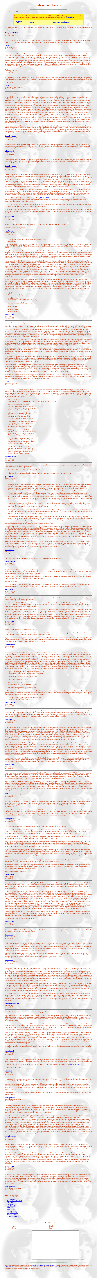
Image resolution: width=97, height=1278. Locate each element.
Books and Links (19, 22)
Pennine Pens (58, 1272)
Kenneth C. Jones (10, 136)
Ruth (6, 69)
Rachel (7, 45)
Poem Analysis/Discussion (61, 22)
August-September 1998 (14, 1201)
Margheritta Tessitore (12, 1003)
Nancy (7, 793)
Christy (7, 381)
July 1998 (10, 1202)
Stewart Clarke (9, 216)
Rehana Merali (9, 151)
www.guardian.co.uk (75, 1064)
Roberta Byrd (9, 719)
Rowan (7, 85)
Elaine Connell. (71, 17)
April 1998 (10, 1207)
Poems (32, 22)
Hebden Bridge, (10, 1272)
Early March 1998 (12, 1213)
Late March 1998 (12, 1211)
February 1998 (11, 1214)
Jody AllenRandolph (11, 32)
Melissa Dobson (10, 561)
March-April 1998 (12, 1209)
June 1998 (10, 1204)
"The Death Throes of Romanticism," (51, 198)
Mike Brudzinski (10, 644)
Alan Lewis (8, 1071)
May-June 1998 (11, 1206)
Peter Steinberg (10, 818)
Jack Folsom (9, 476)
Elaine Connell (9, 874)
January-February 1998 (14, 1216)
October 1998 (11, 1199)
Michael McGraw (10, 456)
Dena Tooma (9, 231)
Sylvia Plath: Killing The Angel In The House (43, 1271)
